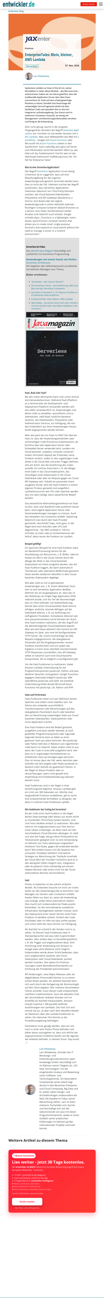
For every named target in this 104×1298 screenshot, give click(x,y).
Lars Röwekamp (41, 76)
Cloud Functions (58, 140)
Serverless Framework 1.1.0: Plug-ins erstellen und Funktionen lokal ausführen (54, 294)
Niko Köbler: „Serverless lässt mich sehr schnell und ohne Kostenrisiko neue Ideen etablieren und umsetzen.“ (54, 305)
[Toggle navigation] (19, 4)
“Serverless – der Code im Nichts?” (47, 281)
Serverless (43, 171)
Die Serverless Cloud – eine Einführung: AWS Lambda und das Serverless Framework (54, 287)
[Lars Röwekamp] (29, 76)
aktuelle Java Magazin (42, 250)
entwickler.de (18, 4)
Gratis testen (89, 4)
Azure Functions (48, 143)
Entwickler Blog (16, 11)
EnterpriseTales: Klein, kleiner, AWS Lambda (52, 299)
